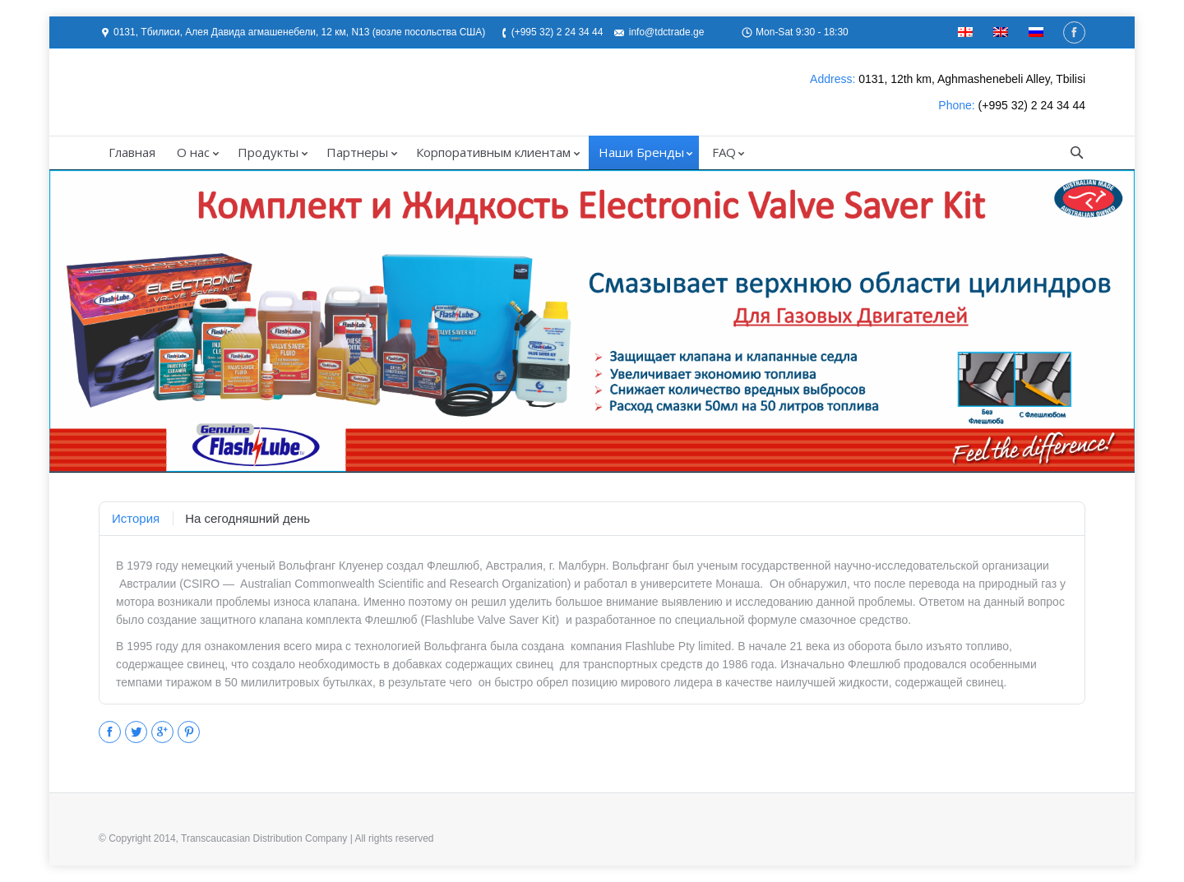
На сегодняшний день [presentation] (247, 518)
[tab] (135, 518)
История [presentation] (136, 518)
